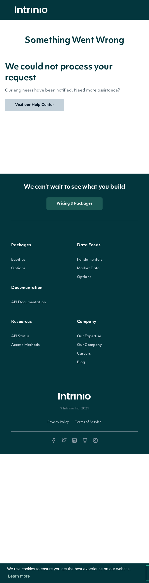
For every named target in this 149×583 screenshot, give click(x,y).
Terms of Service (88, 422)
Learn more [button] (19, 576)
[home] (32, 10)
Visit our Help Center (34, 105)
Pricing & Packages (74, 204)
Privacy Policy (58, 422)
